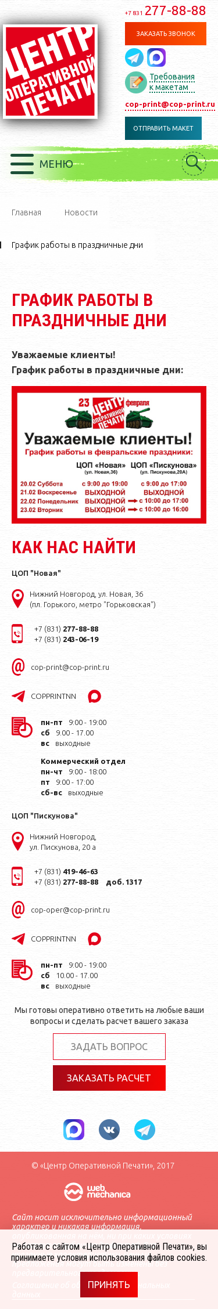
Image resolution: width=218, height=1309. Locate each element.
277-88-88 (165, 10)
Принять (109, 1284)
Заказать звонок (166, 33)
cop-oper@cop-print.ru (70, 910)
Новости (81, 212)
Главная (26, 212)
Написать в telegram (136, 57)
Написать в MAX (156, 57)
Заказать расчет (109, 1078)
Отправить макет (163, 128)
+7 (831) (66, 629)
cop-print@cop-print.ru (170, 104)
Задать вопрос (109, 1046)
